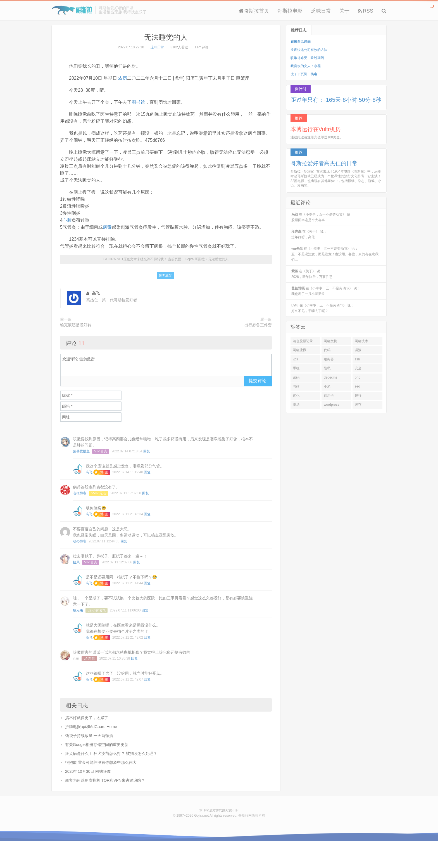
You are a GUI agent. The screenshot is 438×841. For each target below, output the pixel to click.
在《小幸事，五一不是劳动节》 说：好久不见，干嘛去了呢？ (322, 308)
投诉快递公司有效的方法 (309, 50)
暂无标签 (165, 276)
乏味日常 (321, 11)
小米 (327, 386)
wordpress (331, 405)
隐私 (327, 368)
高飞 (89, 472)
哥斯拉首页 (254, 11)
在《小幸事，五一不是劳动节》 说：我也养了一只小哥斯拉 (325, 291)
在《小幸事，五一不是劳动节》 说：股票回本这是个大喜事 (322, 217)
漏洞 (358, 350)
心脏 (67, 220)
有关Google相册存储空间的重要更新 (96, 744)
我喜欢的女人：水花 (306, 66)
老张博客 (79, 493)
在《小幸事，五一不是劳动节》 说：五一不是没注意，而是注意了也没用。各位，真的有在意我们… (335, 254)
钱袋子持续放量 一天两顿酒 (89, 735)
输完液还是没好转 (75, 325)
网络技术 (361, 341)
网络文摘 (330, 341)
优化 (296, 396)
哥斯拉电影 (290, 11)
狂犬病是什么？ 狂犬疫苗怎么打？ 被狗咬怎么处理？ (111, 753)
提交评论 (257, 380)
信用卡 (329, 396)
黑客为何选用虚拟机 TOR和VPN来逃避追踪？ (105, 780)
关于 (344, 11)
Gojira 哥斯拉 (71, 10)
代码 (327, 350)
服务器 (329, 359)
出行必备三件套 (258, 325)
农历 (122, 78)
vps (295, 359)
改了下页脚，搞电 (304, 74)
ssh (357, 359)
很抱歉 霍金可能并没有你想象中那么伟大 (101, 762)
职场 (296, 405)
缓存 (358, 405)
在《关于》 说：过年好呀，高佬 (309, 234)
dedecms (330, 377)
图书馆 (138, 102)
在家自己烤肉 (301, 42)
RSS (365, 11)
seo (357, 386)
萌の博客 (79, 541)
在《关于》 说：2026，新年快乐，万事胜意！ (313, 274)
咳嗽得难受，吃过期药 (307, 58)
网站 (296, 386)
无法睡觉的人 (166, 37)
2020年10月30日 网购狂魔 (88, 771)
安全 (358, 368)
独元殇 (78, 610)
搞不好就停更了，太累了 (86, 717)
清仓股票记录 (303, 341)
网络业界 (299, 350)
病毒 (107, 227)
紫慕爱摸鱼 (81, 451)
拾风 (76, 562)
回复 (146, 451)
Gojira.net (201, 816)
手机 (296, 368)
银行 (358, 396)
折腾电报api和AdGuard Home (91, 726)
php (357, 377)
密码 (296, 377)
